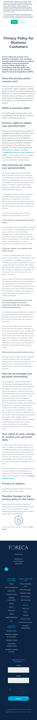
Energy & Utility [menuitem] (11, 594)
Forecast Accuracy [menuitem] (25, 622)
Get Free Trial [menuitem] (25, 600)
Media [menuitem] (11, 584)
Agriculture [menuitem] (11, 591)
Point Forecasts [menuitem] (25, 590)
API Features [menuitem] (25, 597)
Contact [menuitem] (25, 615)
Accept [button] (14, 22)
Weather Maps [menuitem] (25, 593)
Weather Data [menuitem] (11, 631)
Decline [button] (23, 22)
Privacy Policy (11, 12)
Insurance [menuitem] (11, 610)
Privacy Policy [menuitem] (25, 619)
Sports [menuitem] (11, 607)
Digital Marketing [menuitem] (11, 617)
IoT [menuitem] (11, 621)
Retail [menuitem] (11, 614)
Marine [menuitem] (11, 603)
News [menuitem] (25, 612)
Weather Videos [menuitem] (11, 640)
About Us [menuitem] (25, 608)
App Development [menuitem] (11, 587)
